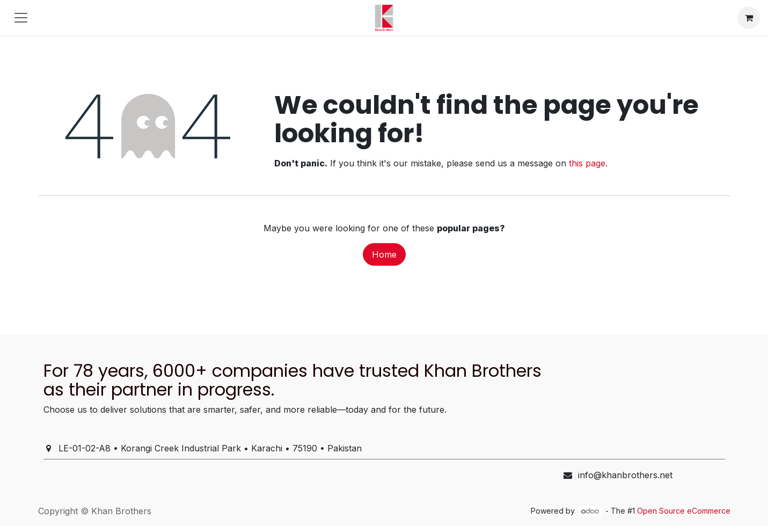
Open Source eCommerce (683, 510)
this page (587, 163)
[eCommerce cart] (748, 17)
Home (384, 254)
